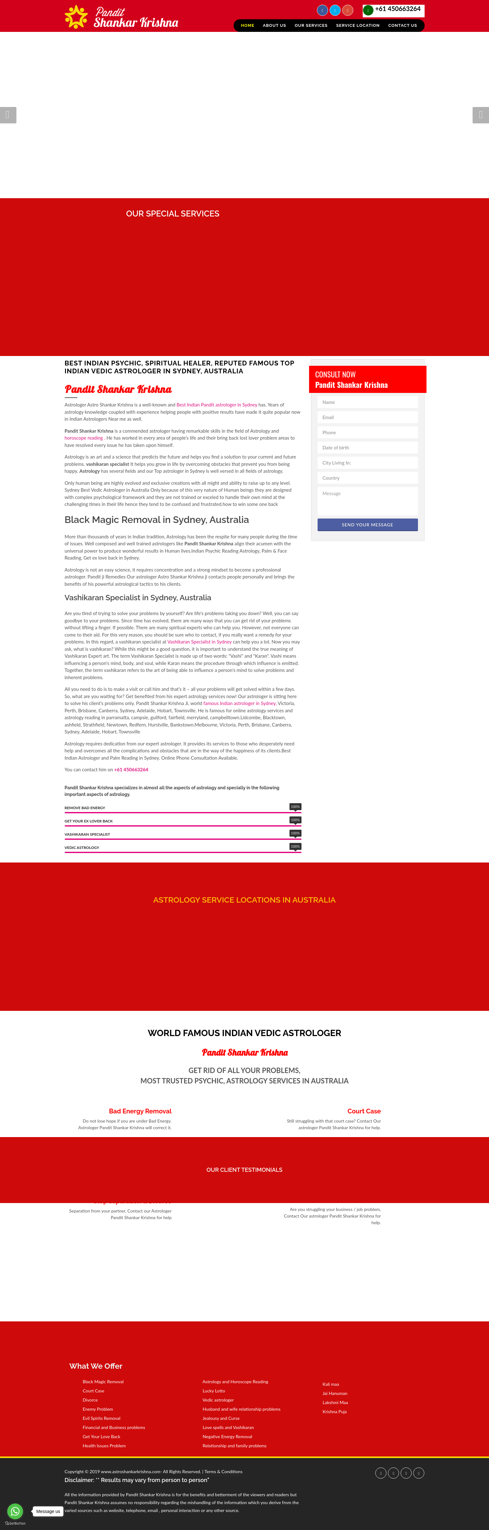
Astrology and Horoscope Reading (231, 1381)
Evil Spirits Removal (98, 1418)
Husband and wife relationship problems (237, 1409)
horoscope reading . (85, 438)
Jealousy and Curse (217, 1418)
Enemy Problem (94, 1409)
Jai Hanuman (331, 1393)
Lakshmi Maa (331, 1402)
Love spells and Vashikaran (224, 1427)
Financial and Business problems (110, 1427)
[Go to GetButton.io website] (15, 1523)
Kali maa (326, 1384)
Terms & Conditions (223, 1471)
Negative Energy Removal (223, 1436)
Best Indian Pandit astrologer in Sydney (216, 404)
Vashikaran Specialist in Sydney (199, 641)
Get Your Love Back (98, 1436)
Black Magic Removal (99, 1381)
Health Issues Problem (100, 1445)
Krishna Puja (330, 1411)
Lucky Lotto (209, 1390)
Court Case (89, 1390)
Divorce (86, 1399)
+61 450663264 (398, 8)
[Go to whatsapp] (15, 1511)
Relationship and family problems (230, 1445)
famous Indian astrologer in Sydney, (240, 703)
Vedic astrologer (214, 1399)
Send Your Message (367, 524)
